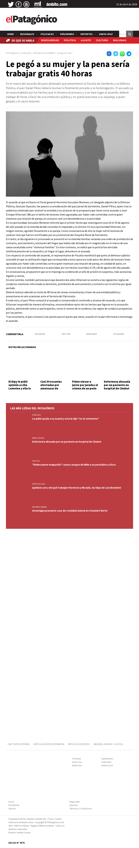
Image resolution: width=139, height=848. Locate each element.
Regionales (27, 34)
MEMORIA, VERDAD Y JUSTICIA (108, 744)
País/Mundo (67, 34)
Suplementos (107, 758)
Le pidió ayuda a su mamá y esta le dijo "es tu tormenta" (65, 418)
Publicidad (106, 762)
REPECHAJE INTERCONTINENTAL (49, 744)
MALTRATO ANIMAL (39, 507)
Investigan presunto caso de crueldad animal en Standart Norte (69, 510)
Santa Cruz (106, 34)
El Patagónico (12, 53)
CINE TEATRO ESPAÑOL (19, 744)
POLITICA (70, 40)
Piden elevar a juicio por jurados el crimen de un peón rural (85, 387)
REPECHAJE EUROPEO (79, 744)
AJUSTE (86, 40)
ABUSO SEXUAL (38, 438)
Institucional (107, 765)
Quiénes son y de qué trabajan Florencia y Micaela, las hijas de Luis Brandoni (76, 487)
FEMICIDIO (36, 415)
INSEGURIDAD (50, 40)
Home (10, 34)
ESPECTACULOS (38, 484)
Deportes (87, 34)
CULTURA (102, 40)
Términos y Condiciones (81, 808)
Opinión (12, 808)
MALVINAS (119, 40)
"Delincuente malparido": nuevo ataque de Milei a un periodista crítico (74, 464)
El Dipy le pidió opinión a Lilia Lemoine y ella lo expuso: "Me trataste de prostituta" (19, 390)
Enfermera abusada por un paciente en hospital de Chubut (117, 385)
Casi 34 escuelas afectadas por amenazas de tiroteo (51, 387)
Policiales (47, 34)
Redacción (77, 765)
